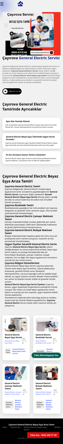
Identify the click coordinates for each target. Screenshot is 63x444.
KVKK (4, 427)
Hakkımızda (15, 427)
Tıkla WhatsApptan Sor (46, 355)
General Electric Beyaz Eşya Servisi (35, 428)
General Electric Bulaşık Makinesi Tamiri (49, 404)
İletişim (57, 427)
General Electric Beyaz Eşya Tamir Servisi (19, 351)
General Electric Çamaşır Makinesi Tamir (18, 404)
